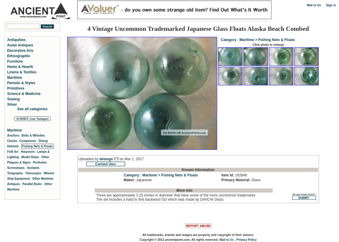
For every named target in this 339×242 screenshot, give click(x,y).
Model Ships (30, 157)
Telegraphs (15, 173)
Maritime (247, 40)
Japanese (138, 180)
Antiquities (16, 40)
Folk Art (12, 151)
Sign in (331, 5)
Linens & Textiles (21, 72)
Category (228, 40)
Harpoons (28, 151)
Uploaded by (88, 159)
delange (106, 159)
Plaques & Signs (18, 162)
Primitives (15, 88)
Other (45, 157)
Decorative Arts (20, 51)
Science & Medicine (24, 94)
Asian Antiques (20, 45)
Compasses (27, 141)
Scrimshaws (15, 168)
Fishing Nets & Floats (276, 40)
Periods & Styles (21, 83)
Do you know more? (304, 196)
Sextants (33, 168)
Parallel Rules (32, 184)
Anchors (13, 135)
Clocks (12, 141)
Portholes (40, 162)
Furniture (15, 61)
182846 (234, 175)
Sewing (13, 99)
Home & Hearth (20, 67)
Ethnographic (18, 56)
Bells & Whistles (33, 135)
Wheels (49, 173)
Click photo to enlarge (268, 44)
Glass (240, 180)
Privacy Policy (247, 239)
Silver (12, 104)
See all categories (32, 109)
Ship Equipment (18, 178)
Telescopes (33, 173)
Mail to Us (314, 5)
